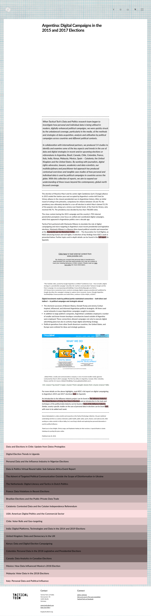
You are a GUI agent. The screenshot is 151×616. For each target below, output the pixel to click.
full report (102, 237)
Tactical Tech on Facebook (85, 599)
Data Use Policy (45, 607)
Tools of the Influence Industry (94, 404)
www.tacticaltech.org (47, 605)
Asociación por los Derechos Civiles (61, 232)
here (74, 394)
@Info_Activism (82, 595)
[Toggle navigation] (142, 9)
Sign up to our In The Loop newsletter (89, 597)
